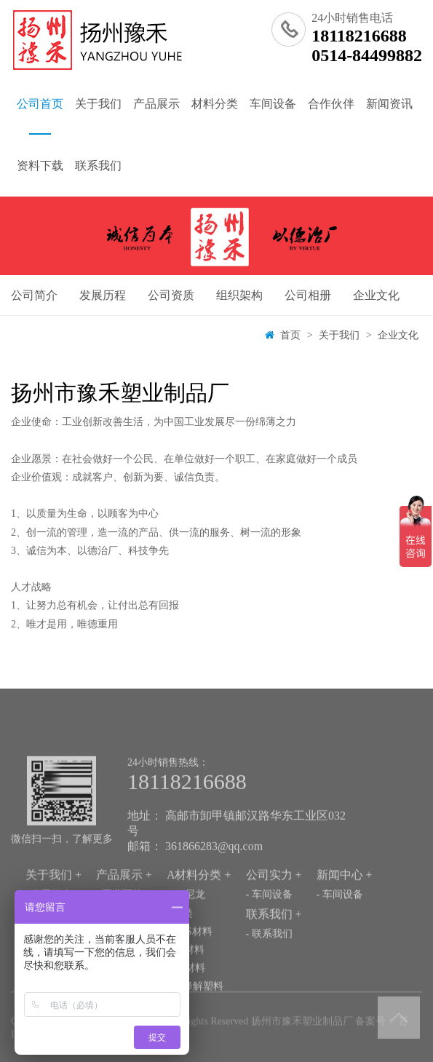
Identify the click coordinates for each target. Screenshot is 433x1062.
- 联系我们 (269, 956)
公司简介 (34, 295)
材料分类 (214, 104)
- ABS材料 (189, 953)
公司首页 (40, 116)
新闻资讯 (389, 104)
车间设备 (273, 104)
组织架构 (239, 295)
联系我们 (98, 165)
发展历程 (102, 295)
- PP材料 (185, 972)
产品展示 (156, 104)
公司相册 (308, 295)
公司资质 (171, 295)
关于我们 (98, 104)
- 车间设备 (269, 916)
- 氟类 (180, 935)
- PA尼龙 (186, 916)
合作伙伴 (331, 104)
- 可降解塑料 (195, 1008)
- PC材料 (186, 990)
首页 (290, 335)
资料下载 (40, 165)
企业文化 (376, 295)
